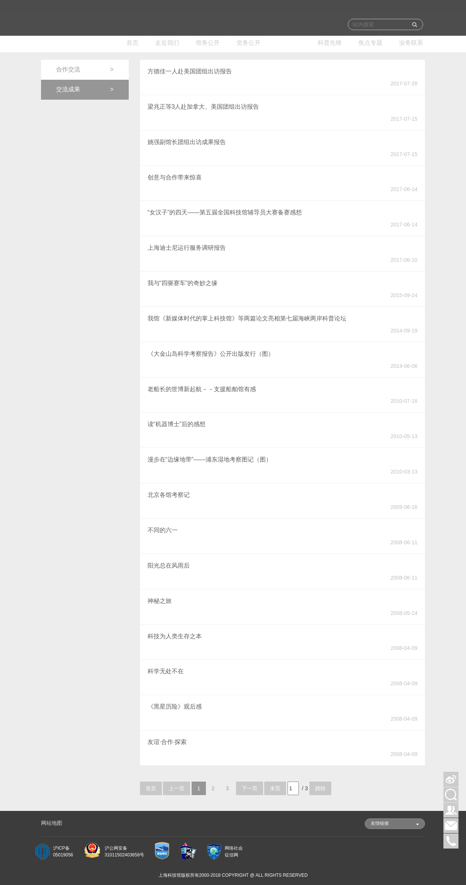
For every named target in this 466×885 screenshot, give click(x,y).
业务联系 (411, 42)
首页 (132, 42)
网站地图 (51, 823)
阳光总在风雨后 (169, 565)
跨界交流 (289, 42)
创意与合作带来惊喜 (175, 177)
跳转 (320, 788)
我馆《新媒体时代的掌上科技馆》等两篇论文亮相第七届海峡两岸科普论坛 (247, 318)
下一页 (249, 788)
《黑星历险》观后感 (175, 706)
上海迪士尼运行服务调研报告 (187, 247)
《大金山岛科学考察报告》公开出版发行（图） (211, 354)
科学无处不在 (166, 671)
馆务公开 (208, 42)
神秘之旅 (160, 601)
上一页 (176, 788)
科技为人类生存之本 (175, 636)
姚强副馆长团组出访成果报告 (187, 142)
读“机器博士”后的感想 (177, 424)
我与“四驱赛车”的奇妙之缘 (183, 283)
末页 (275, 788)
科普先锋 (330, 42)
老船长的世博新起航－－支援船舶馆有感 (202, 389)
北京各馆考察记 (169, 495)
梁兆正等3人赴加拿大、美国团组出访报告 (203, 106)
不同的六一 (163, 530)
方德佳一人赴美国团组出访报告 (190, 71)
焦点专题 (370, 42)
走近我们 (167, 42)
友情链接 (395, 823)
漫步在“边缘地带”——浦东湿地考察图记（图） (210, 459)
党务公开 (248, 42)
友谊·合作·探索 (167, 742)
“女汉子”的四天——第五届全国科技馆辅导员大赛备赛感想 (225, 212)
